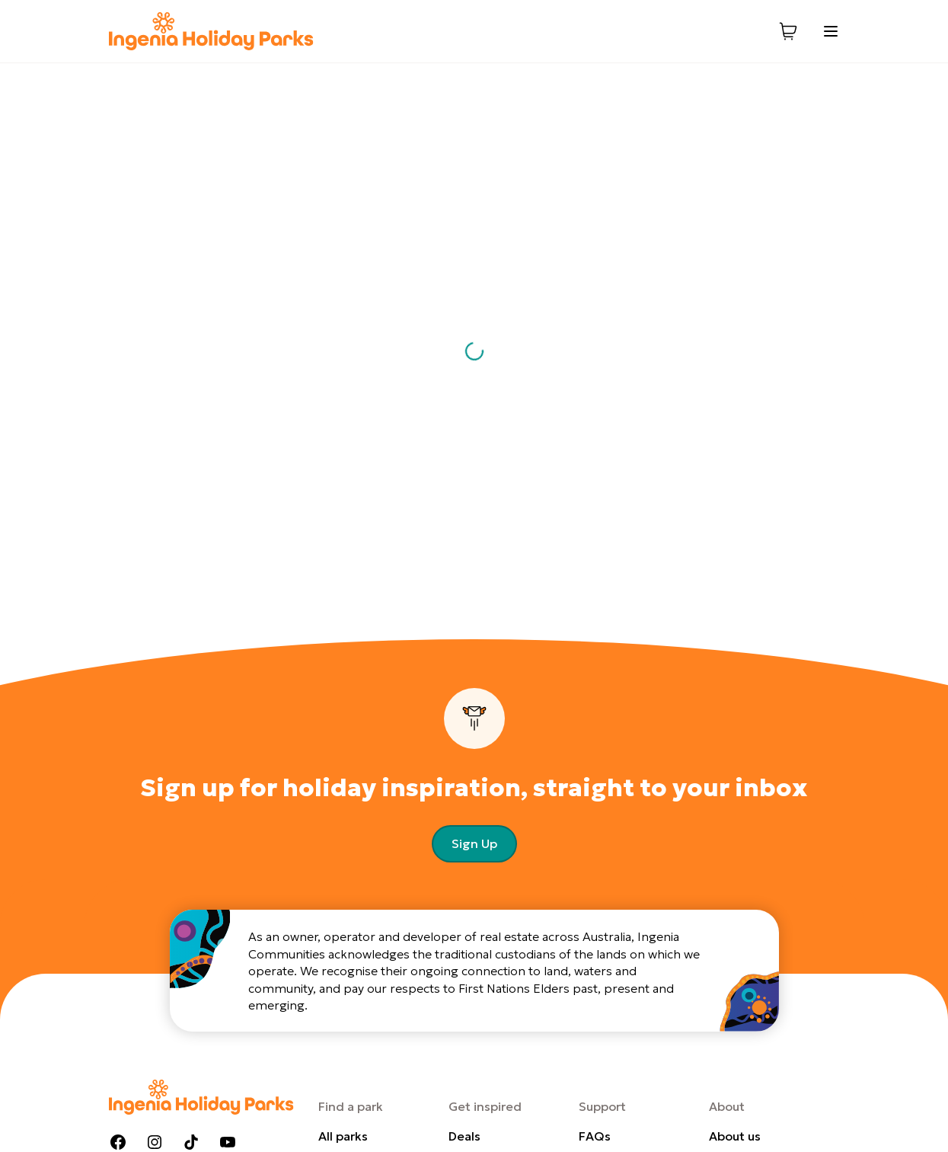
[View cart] (788, 31)
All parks (343, 1136)
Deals (464, 1136)
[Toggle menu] (831, 31)
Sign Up (474, 843)
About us (735, 1136)
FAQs (595, 1136)
